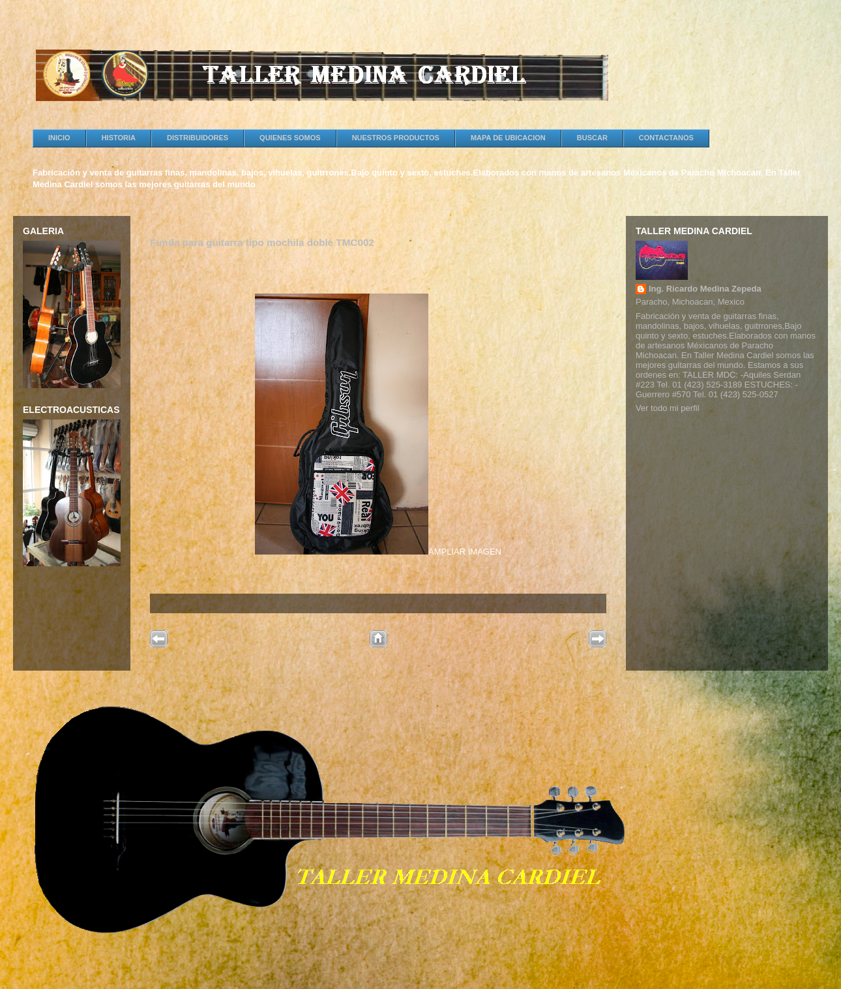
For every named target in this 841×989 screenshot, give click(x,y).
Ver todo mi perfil (668, 408)
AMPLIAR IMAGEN (378, 551)
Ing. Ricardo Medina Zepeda (705, 289)
